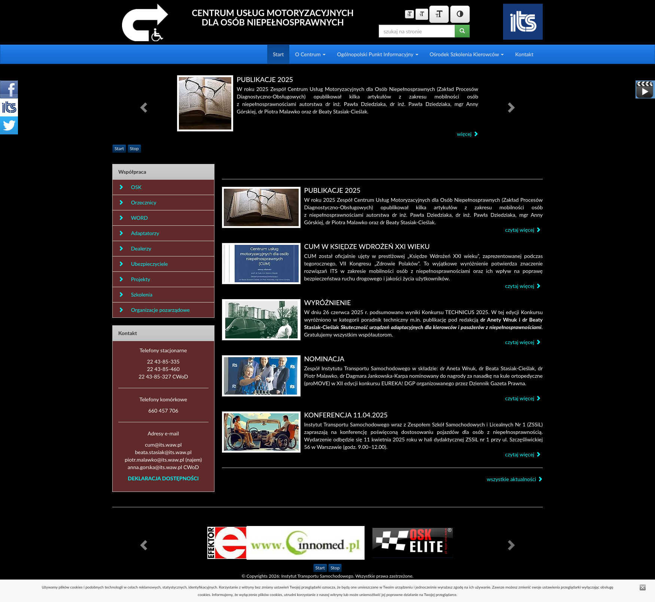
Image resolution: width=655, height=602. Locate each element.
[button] (144, 107)
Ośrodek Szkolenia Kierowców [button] (467, 54)
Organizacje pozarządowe (154, 310)
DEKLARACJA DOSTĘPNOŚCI (163, 478)
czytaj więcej (523, 229)
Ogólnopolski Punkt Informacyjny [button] (377, 54)
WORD (133, 218)
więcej (467, 134)
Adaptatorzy (138, 233)
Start (278, 54)
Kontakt (524, 54)
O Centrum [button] (310, 54)
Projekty (134, 279)
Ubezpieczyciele (143, 264)
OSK (129, 187)
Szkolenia (135, 294)
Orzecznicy (137, 202)
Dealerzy (134, 248)
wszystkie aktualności (515, 479)
